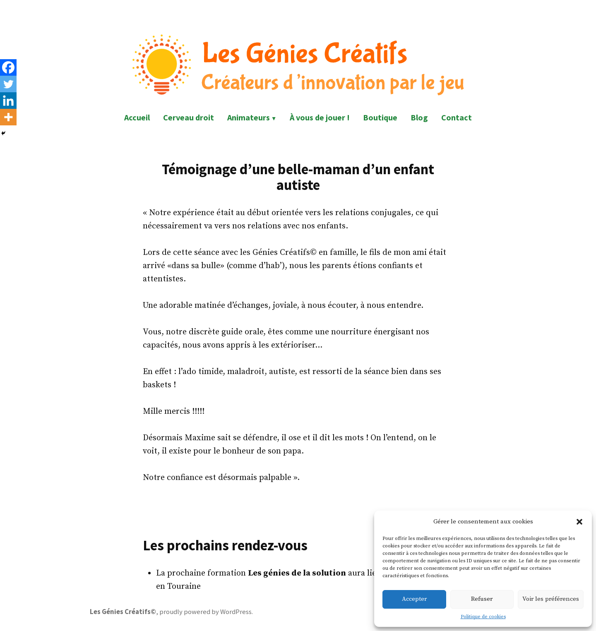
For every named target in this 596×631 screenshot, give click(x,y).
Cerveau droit (188, 117)
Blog (419, 117)
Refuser (482, 599)
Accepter (414, 599)
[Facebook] (8, 67)
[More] (8, 117)
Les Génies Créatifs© (123, 611)
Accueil (137, 117)
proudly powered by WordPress (205, 611)
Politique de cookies (483, 617)
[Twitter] (8, 84)
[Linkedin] (8, 100)
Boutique (380, 117)
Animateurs (248, 117)
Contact (456, 117)
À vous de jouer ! (320, 117)
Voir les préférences (550, 599)
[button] (579, 522)
